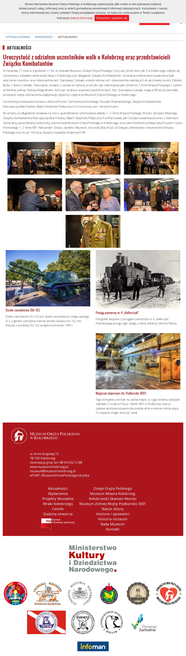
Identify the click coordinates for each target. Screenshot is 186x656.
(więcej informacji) (82, 18)
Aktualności (58, 488)
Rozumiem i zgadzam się (112, 18)
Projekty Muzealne (58, 498)
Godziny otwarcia (57, 514)
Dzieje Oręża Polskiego (112, 488)
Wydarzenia (58, 493)
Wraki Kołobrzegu (58, 503)
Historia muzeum (112, 519)
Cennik (58, 508)
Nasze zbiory (113, 508)
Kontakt (112, 529)
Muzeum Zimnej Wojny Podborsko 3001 (112, 503)
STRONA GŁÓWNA (18, 37)
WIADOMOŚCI (44, 37)
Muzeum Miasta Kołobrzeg (112, 493)
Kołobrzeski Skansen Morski (112, 498)
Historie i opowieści (112, 514)
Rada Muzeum (113, 524)
